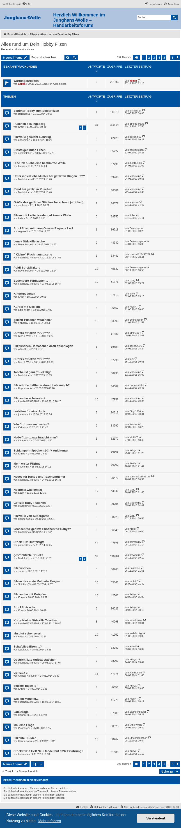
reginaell (23, 231)
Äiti (20, 349)
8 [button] (172, 57)
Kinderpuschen (24, 293)
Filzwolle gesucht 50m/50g (32, 137)
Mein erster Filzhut (27, 463)
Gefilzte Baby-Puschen (30, 502)
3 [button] (154, 57)
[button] (136, 57)
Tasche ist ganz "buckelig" (32, 372)
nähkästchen (25, 153)
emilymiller (135, 110)
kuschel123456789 (28, 257)
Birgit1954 (135, 332)
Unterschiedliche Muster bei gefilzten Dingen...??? (49, 176)
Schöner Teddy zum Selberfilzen (36, 110)
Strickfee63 (24, 584)
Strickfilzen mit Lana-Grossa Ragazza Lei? (43, 228)
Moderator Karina (24, 49)
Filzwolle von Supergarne (31, 516)
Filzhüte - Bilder (25, 738)
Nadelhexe (24, 558)
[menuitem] (26, 4)
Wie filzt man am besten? (31, 424)
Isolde (21, 166)
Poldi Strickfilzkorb (27, 267)
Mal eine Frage (24, 725)
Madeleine (24, 179)
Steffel (133, 463)
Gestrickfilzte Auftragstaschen (35, 659)
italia (20, 218)
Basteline (135, 228)
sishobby (23, 323)
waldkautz (23, 649)
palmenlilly (24, 545)
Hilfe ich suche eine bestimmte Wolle (40, 163)
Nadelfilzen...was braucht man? (36, 437)
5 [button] (164, 57)
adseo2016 (136, 345)
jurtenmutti (24, 414)
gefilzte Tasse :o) (25, 685)
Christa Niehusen (27, 675)
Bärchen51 (24, 113)
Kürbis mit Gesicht (27, 306)
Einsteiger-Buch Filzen (30, 150)
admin (21, 83)
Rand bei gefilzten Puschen (33, 189)
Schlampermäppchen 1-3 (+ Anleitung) (41, 450)
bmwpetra (135, 555)
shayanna (23, 466)
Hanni (21, 715)
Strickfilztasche (24, 607)
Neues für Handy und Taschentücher (39, 476)
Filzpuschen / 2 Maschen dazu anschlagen (43, 346)
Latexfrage (21, 712)
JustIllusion (136, 163)
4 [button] (159, 57)
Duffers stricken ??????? (32, 333)
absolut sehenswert (27, 633)
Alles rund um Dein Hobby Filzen (34, 44)
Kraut (21, 126)
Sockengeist (136, 319)
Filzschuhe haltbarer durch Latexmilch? (42, 385)
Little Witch (24, 309)
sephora (22, 205)
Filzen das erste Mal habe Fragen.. (38, 581)
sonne (21, 571)
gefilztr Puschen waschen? (33, 320)
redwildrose (136, 620)
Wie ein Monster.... (26, 698)
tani (132, 359)
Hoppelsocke (25, 388)
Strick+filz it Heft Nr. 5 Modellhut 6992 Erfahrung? (48, 751)
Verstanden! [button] (156, 818)
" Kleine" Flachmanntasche (33, 254)
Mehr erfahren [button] (49, 821)
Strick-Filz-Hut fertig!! (29, 542)
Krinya (21, 453)
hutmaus (23, 754)
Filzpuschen (22, 568)
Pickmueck (24, 728)
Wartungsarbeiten (26, 80)
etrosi (21, 636)
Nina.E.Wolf (24, 336)
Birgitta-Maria (137, 123)
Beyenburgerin (26, 244)
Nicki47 (134, 306)
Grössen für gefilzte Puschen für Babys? (42, 529)
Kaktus (22, 427)
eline (132, 293)
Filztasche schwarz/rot (29, 398)
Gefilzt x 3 (20, 672)
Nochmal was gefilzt (28, 489)
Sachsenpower (138, 711)
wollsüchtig (136, 633)
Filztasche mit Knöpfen (30, 594)
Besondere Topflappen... (31, 280)
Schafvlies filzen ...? (28, 646)
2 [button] (149, 57)
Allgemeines (59, 83)
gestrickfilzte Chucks (28, 555)
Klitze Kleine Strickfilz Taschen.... (37, 620)
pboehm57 (24, 140)
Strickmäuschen (138, 738)
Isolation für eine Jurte (29, 411)
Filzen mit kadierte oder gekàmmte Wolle (42, 215)
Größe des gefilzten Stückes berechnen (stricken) (48, 202)
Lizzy (132, 280)
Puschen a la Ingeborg (29, 123)
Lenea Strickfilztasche (29, 241)
